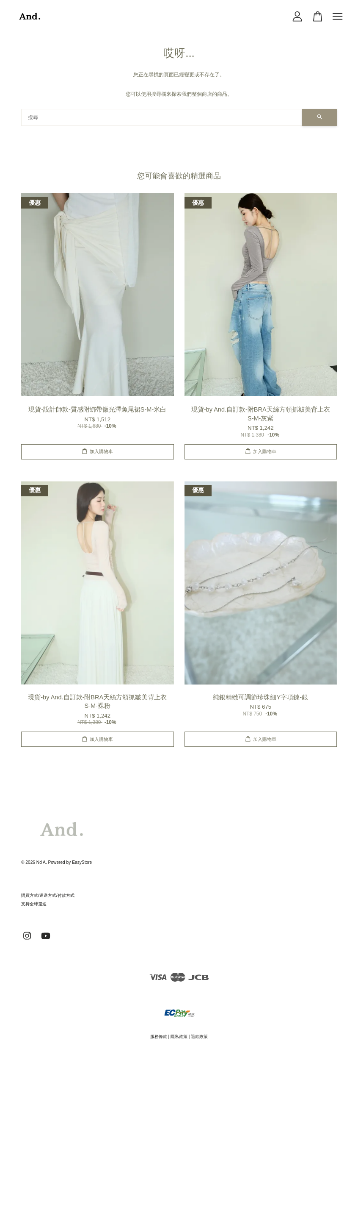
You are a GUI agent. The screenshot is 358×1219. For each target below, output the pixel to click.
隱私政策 (179, 1036)
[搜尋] (161, 117)
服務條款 (158, 1036)
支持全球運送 (34, 904)
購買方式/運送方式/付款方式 (47, 895)
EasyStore (82, 862)
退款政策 (199, 1036)
